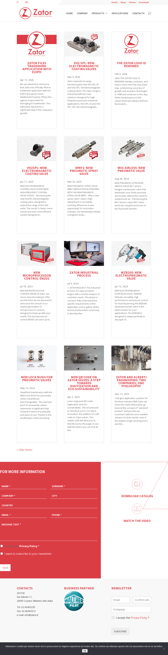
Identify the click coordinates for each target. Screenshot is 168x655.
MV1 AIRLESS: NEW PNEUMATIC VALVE (131, 169)
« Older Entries (24, 449)
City (54, 495)
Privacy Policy (28, 546)
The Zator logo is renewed (131, 64)
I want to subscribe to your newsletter (28, 554)
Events (115, 2)
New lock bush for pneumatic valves (37, 378)
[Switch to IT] (18, 2)
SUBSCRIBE (120, 631)
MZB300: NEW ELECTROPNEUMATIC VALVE (131, 275)
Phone (57, 514)
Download (144, 2)
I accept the (21, 546)
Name (6, 486)
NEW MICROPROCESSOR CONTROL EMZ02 (37, 275)
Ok (84, 651)
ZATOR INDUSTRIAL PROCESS (84, 273)
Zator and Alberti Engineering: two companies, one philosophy (131, 381)
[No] (164, 648)
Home (69, 13)
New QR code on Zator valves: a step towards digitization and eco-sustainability (84, 383)
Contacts (138, 13)
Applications (120, 13)
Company (82, 13)
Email (6, 514)
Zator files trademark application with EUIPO (36, 67)
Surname (58, 486)
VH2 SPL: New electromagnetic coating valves (84, 66)
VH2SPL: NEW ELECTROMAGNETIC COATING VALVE (37, 170)
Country (7, 505)
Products (98, 13)
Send (5, 567)
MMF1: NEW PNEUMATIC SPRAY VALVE (84, 170)
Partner (132, 2)
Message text (11, 524)
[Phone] (73, 514)
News (123, 2)
